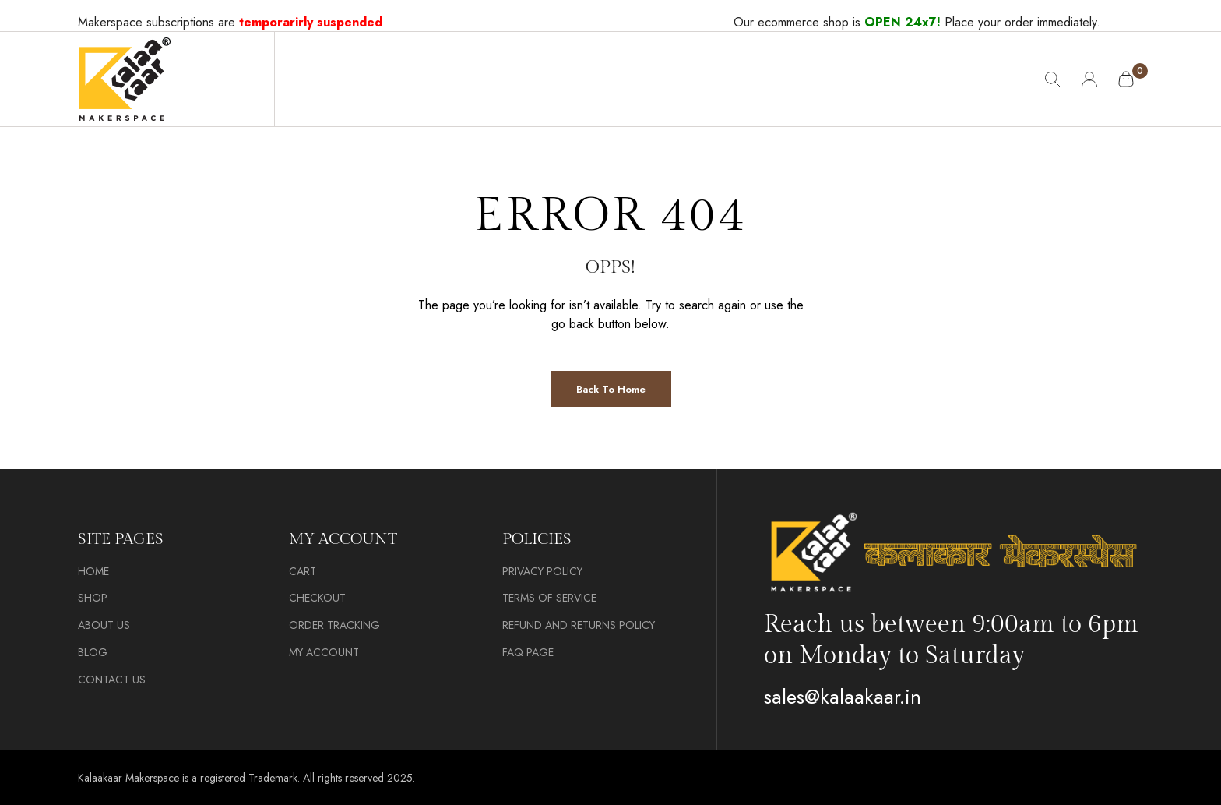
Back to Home (611, 389)
